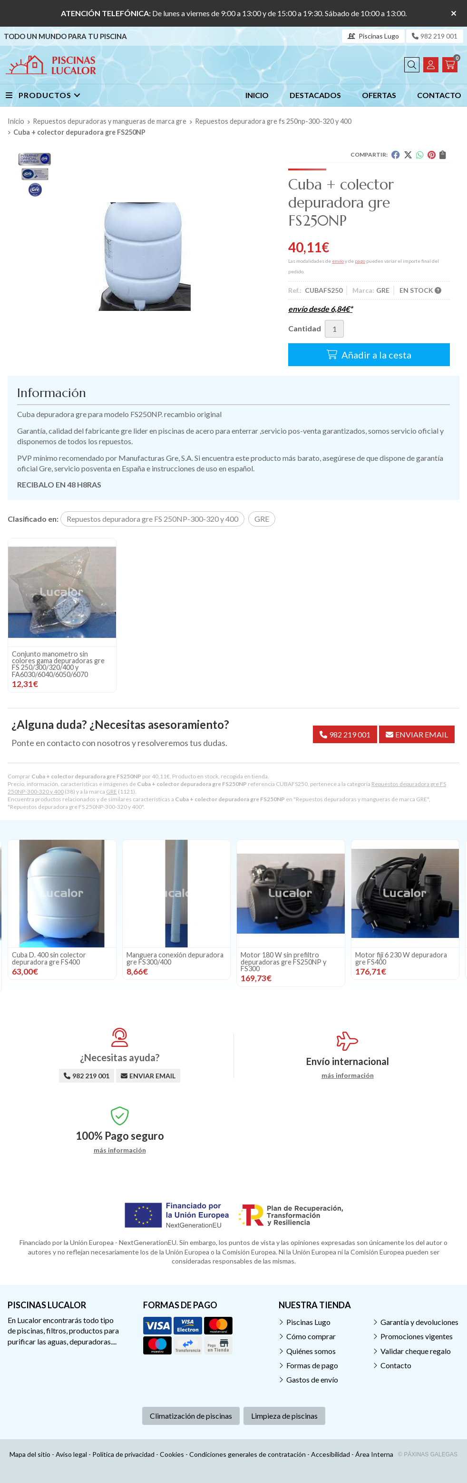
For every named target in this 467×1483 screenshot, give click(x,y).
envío (338, 261)
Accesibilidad (330, 1454)
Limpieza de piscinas (284, 1415)
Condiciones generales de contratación (247, 1454)
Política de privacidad (123, 1454)
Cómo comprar (311, 1336)
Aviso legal (71, 1454)
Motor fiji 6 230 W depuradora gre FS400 (401, 958)
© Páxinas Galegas (427, 1454)
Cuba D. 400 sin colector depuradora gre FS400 (49, 958)
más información (347, 1075)
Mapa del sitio (30, 1454)
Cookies (172, 1454)
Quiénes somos (311, 1350)
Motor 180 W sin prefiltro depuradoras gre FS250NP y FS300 (283, 962)
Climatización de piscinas (191, 1415)
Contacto (395, 1365)
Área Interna (374, 1454)
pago (360, 261)
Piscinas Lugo (308, 1321)
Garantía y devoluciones (419, 1321)
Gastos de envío (312, 1379)
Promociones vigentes (416, 1336)
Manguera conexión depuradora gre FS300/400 (175, 958)
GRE (111, 791)
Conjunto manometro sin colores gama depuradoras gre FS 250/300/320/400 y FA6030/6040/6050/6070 (58, 664)
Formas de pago (312, 1365)
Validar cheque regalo (415, 1350)
